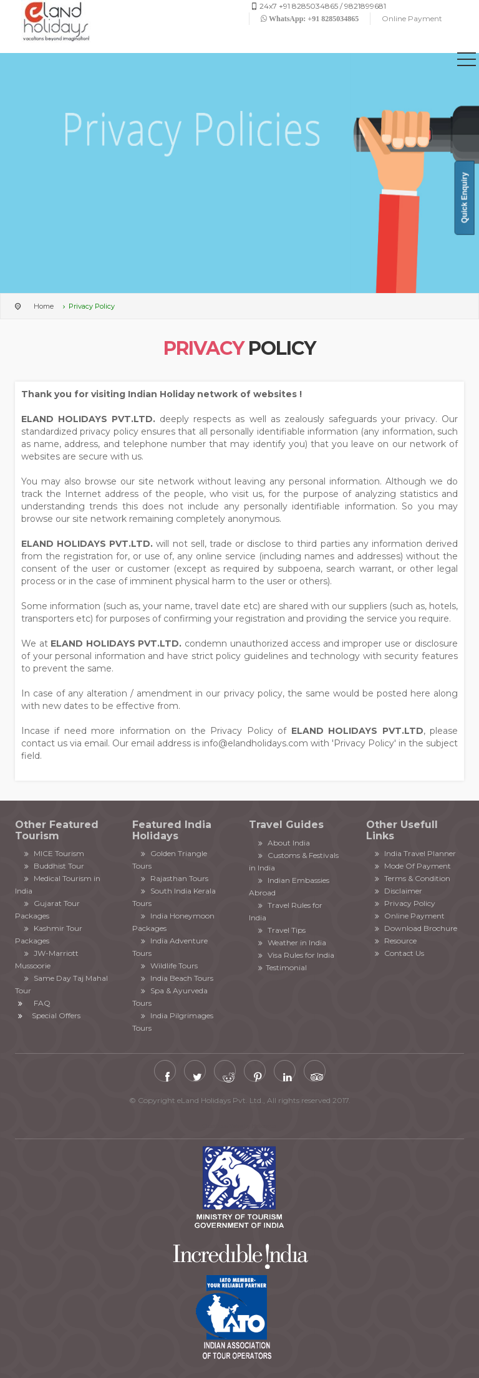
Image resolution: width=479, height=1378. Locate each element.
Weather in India (290, 942)
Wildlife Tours (168, 965)
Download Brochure (415, 928)
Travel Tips (280, 930)
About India (282, 842)
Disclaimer (397, 890)
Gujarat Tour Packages (47, 909)
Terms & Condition (411, 878)
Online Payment (412, 18)
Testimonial (281, 967)
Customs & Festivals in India (294, 861)
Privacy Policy (404, 903)
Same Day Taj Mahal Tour (61, 984)
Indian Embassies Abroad (289, 886)
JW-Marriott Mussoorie (47, 959)
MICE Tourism (52, 853)
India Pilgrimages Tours (173, 1022)
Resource (394, 940)
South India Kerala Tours (174, 897)
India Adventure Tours (170, 947)
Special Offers (56, 1015)
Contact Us (398, 953)
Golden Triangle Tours (170, 859)
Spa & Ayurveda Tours (170, 997)
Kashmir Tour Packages (48, 934)
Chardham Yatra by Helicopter (239, 1126)
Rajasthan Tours (173, 878)
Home (44, 306)
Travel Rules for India (285, 911)
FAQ (42, 1003)
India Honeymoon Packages (173, 922)
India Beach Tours (176, 978)
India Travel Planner (414, 853)
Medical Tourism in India (57, 884)
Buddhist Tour (52, 865)
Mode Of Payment (412, 865)
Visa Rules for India (294, 955)
